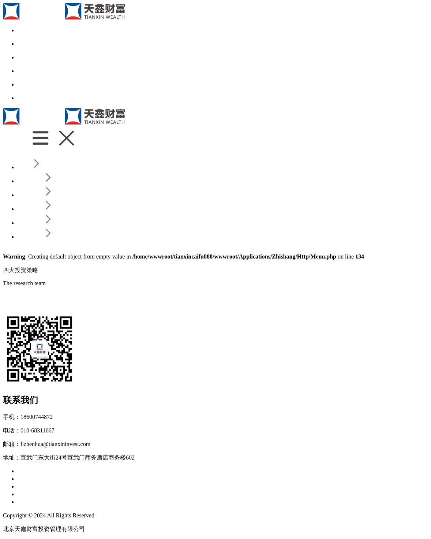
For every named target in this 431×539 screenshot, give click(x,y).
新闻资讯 (29, 494)
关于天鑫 (29, 471)
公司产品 (29, 486)
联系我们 (29, 502)
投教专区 (104, 494)
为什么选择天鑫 (62, 471)
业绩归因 (104, 479)
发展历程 (96, 471)
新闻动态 (54, 494)
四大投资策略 (60, 486)
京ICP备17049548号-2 (123, 515)
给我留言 (79, 502)
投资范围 (121, 471)
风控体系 (79, 479)
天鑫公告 (79, 494)
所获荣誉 (146, 471)
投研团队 (54, 479)
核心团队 (29, 479)
